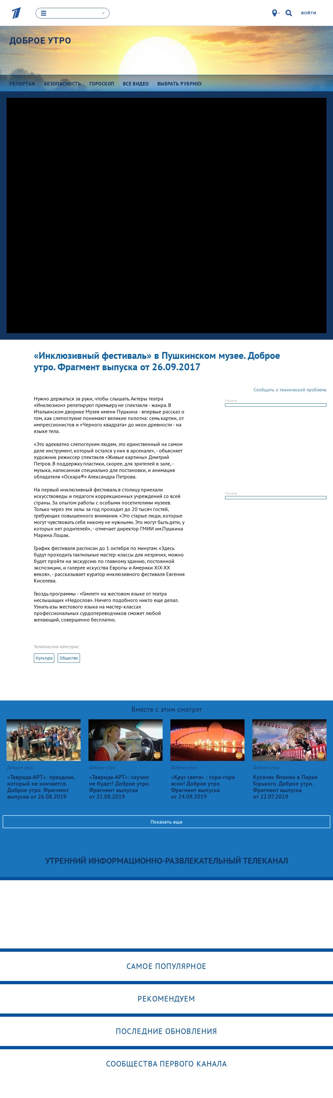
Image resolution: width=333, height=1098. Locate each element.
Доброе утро (40, 41)
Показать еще (166, 821)
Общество (69, 657)
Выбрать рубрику (179, 84)
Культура (44, 657)
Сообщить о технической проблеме (290, 389)
